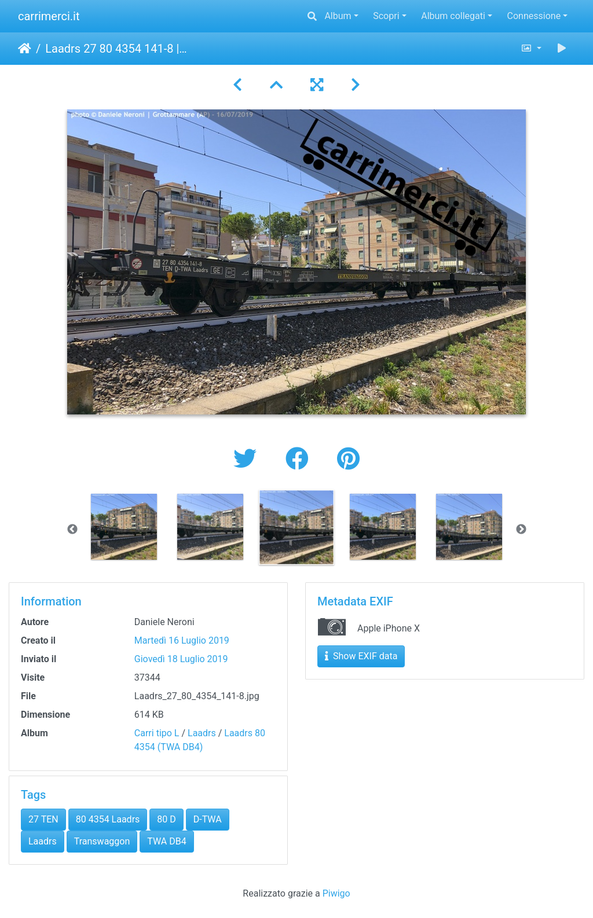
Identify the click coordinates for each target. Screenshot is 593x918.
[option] (124, 526)
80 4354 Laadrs (108, 819)
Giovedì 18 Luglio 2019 (181, 658)
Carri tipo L (157, 733)
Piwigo (336, 893)
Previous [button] (72, 529)
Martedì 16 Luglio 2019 (181, 640)
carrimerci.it (49, 16)
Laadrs (202, 733)
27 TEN (43, 819)
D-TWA (207, 819)
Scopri (386, 15)
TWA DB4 (166, 841)
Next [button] (521, 529)
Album (337, 15)
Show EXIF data (361, 656)
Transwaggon (102, 841)
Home (24, 48)
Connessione (534, 15)
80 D (166, 819)
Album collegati (453, 15)
